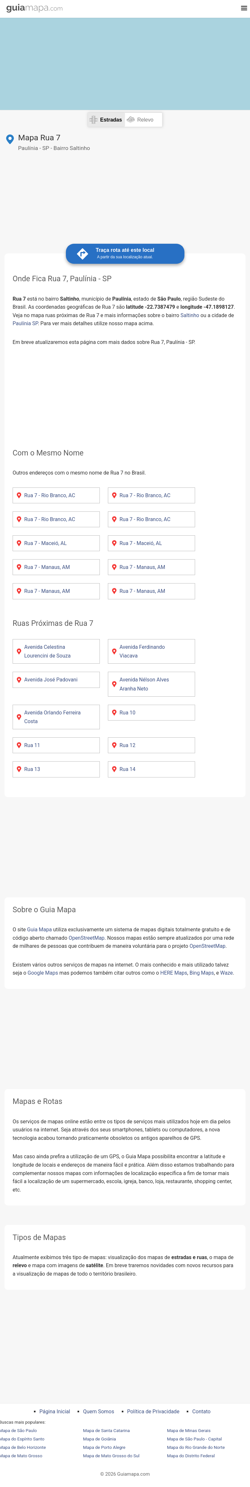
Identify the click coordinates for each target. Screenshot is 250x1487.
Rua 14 (127, 769)
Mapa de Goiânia (99, 1438)
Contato (201, 1411)
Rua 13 (32, 769)
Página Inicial (54, 1411)
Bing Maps (202, 973)
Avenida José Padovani (51, 680)
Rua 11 (32, 745)
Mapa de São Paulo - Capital (194, 1438)
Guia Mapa (39, 929)
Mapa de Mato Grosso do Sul (111, 1455)
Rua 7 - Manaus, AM (47, 567)
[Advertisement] (125, 196)
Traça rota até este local (125, 254)
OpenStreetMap (86, 938)
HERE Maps (173, 973)
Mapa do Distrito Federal (191, 1455)
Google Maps (42, 973)
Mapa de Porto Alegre (104, 1447)
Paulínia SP (25, 323)
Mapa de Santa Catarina (106, 1430)
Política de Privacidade (153, 1411)
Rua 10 (127, 713)
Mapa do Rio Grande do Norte (196, 1447)
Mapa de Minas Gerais (189, 1430)
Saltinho (190, 315)
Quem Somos (98, 1411)
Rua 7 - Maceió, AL (45, 543)
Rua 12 (127, 745)
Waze (226, 973)
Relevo (145, 120)
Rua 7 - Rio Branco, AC (49, 495)
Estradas (111, 120)
